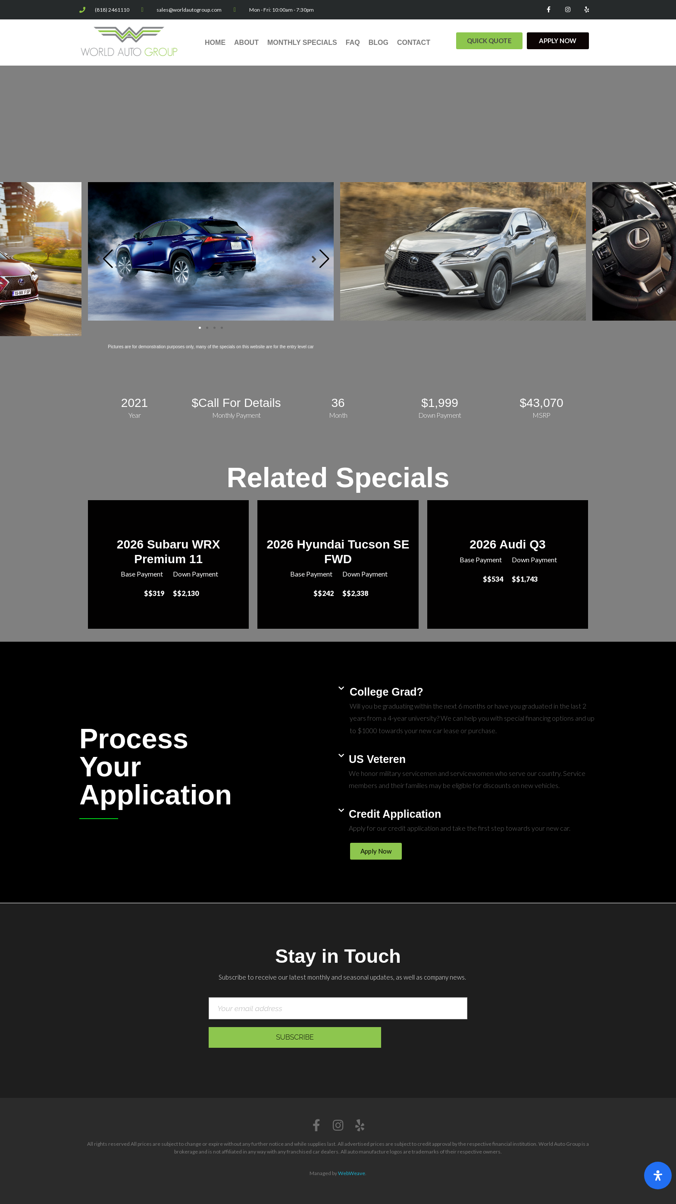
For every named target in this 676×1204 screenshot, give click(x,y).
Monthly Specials (302, 42)
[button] (489, 40)
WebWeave (351, 1173)
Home (215, 42)
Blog (378, 42)
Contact (413, 42)
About (246, 42)
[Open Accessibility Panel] (658, 1175)
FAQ (353, 42)
